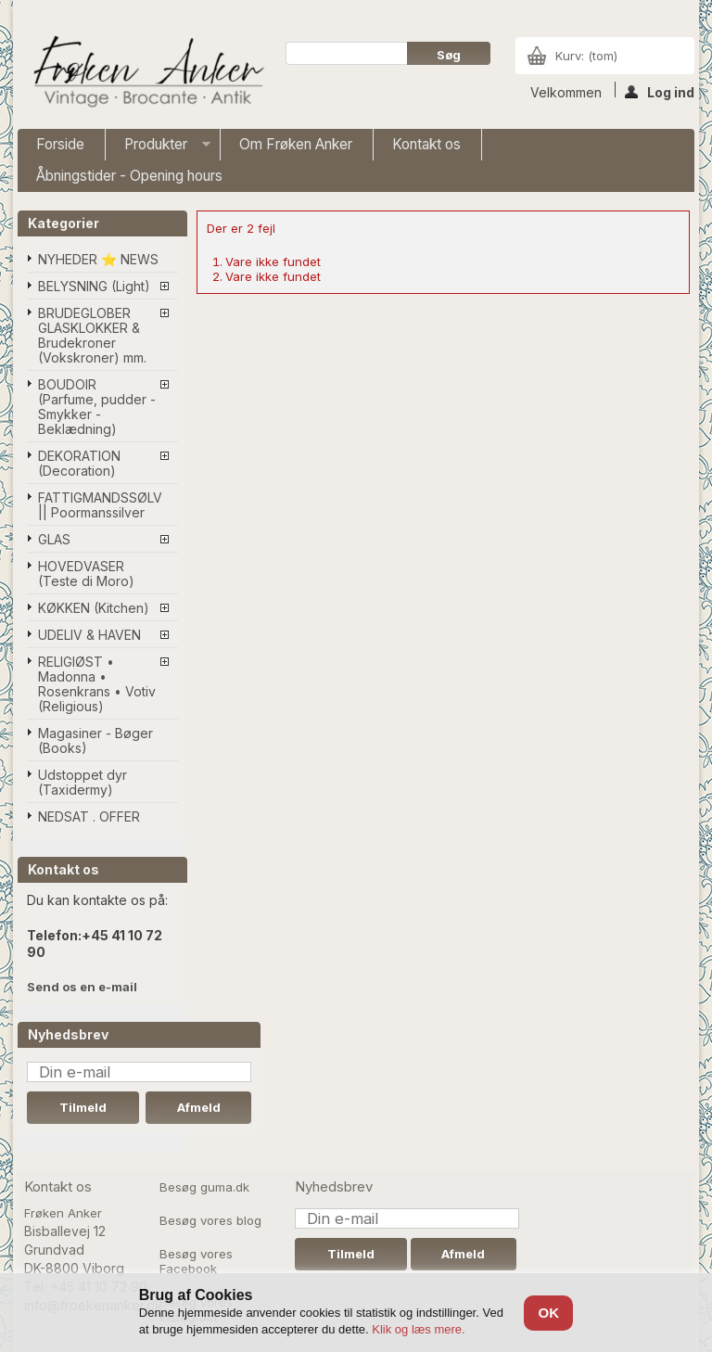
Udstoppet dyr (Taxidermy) (82, 782)
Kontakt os (426, 144)
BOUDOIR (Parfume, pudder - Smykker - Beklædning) (97, 406)
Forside (60, 144)
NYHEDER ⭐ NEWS (98, 259)
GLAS (54, 539)
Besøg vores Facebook (196, 1261)
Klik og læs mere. (418, 1329)
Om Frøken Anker (295, 144)
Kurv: (586, 55)
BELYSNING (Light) (94, 286)
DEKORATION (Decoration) (79, 463)
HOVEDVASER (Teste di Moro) (86, 573)
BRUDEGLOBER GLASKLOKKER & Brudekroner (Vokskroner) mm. (92, 335)
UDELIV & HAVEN (89, 635)
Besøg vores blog (210, 1220)
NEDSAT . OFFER (89, 816)
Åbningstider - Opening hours (129, 176)
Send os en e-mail (82, 986)
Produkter (158, 147)
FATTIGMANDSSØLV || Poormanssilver (100, 505)
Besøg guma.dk (204, 1187)
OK (548, 1312)
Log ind (659, 90)
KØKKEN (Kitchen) (93, 608)
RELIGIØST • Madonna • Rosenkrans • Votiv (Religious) (97, 684)
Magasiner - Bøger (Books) (95, 740)
